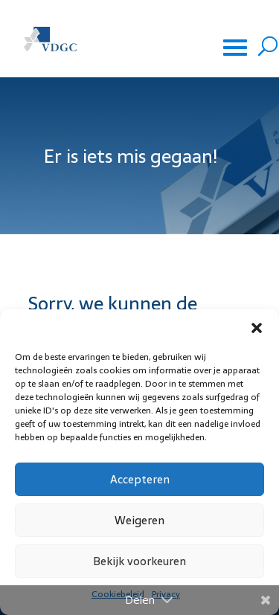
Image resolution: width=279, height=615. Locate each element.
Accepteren (140, 479)
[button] (256, 328)
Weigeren (139, 520)
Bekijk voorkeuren (139, 561)
